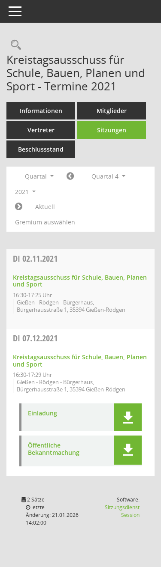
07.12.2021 (35, 338)
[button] (128, 417)
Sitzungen (111, 130)
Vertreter (41, 130)
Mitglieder (112, 111)
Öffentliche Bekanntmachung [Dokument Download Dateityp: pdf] (53, 449)
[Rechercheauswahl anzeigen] (13, 45)
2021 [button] (25, 192)
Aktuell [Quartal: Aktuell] (45, 207)
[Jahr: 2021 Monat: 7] (70, 176)
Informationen (41, 111)
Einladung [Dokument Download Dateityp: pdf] (42, 413)
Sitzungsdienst (122, 511)
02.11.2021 (35, 258)
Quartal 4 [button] (108, 176)
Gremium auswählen (45, 222)
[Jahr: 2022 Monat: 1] (19, 207)
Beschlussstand (41, 149)
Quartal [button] (39, 176)
